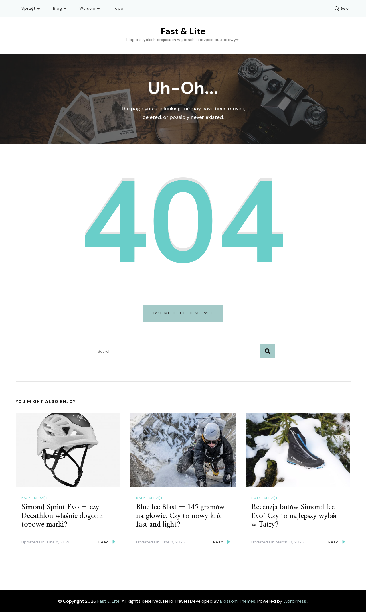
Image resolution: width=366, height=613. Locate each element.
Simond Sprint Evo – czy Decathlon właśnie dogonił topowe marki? (62, 516)
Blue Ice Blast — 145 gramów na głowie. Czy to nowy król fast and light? (180, 516)
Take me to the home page (183, 313)
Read (106, 542)
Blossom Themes (237, 601)
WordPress (294, 601)
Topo (118, 8)
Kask (26, 498)
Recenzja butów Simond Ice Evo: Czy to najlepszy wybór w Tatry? (294, 516)
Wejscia (87, 8)
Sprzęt (28, 8)
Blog (57, 8)
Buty (256, 498)
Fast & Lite (183, 31)
